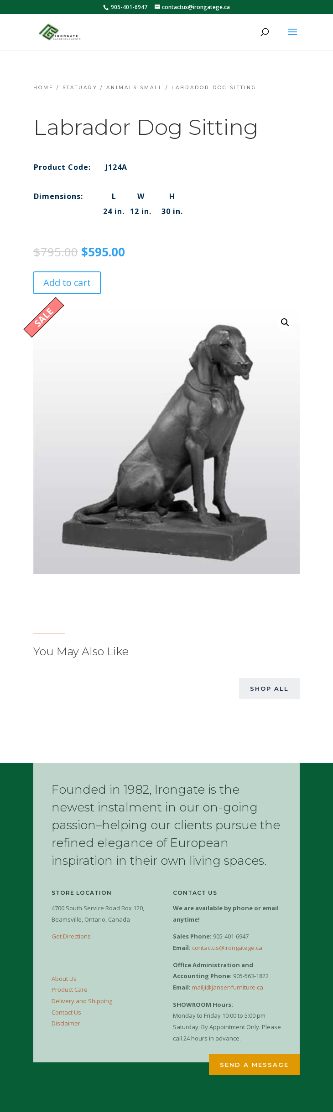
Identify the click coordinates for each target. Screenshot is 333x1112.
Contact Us (66, 1012)
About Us (64, 978)
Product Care (70, 989)
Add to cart (67, 282)
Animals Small (134, 88)
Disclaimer (66, 1023)
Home (43, 88)
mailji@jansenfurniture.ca (227, 987)
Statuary (80, 88)
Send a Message (254, 1064)
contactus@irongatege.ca (227, 948)
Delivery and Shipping (82, 1001)
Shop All (269, 688)
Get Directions (71, 936)
